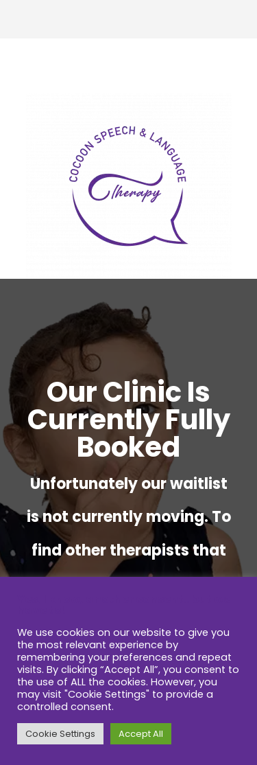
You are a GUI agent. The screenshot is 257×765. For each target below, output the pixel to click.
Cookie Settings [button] (60, 733)
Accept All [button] (141, 733)
